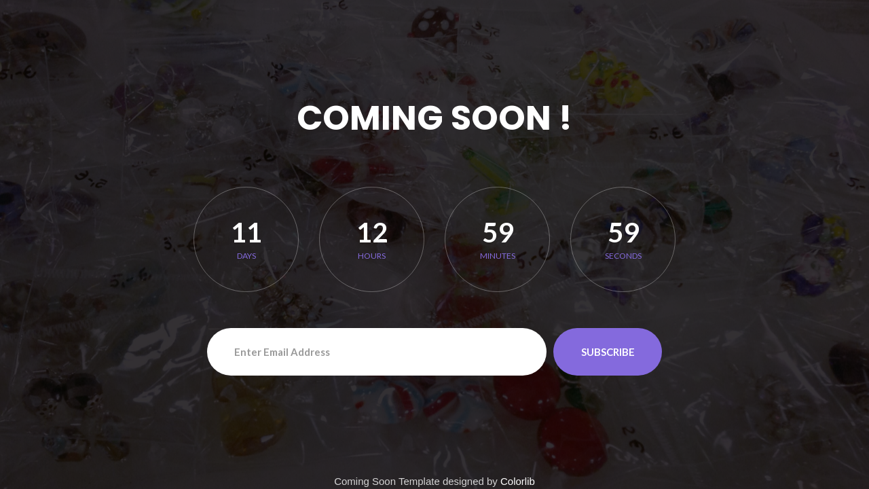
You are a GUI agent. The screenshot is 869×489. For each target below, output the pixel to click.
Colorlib (517, 481)
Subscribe (608, 352)
